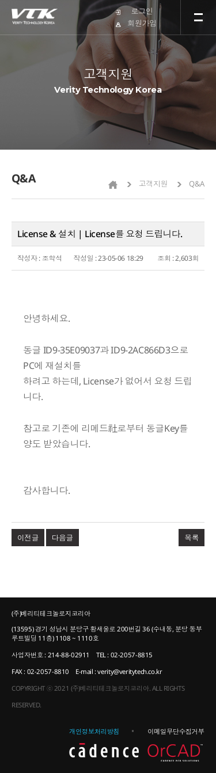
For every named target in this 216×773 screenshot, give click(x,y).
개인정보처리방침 (94, 731)
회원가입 (141, 23)
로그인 (142, 11)
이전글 (28, 537)
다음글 (62, 537)
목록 (191, 537)
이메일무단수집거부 (175, 731)
